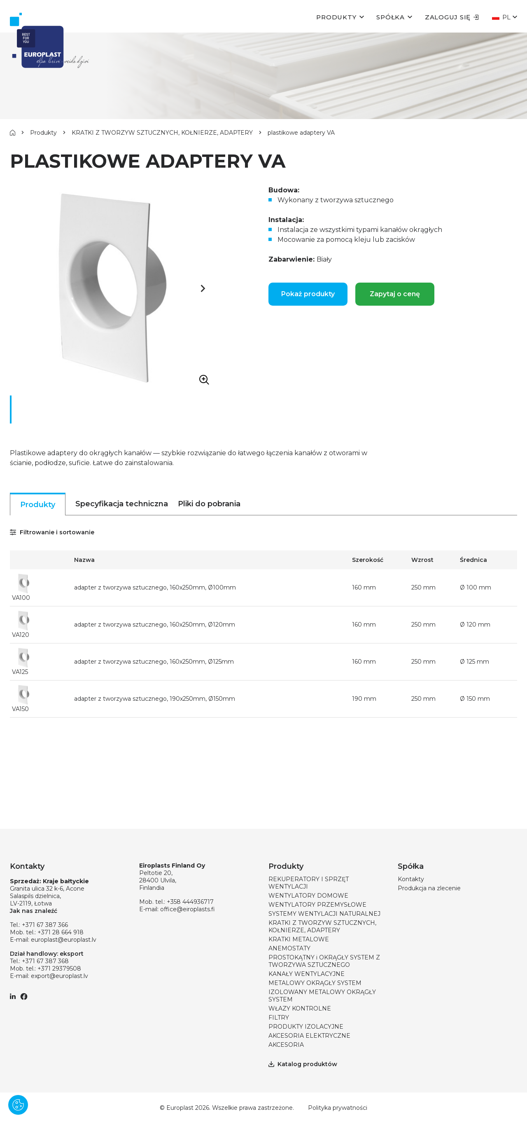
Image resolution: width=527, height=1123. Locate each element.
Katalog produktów (302, 1064)
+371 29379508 (59, 968)
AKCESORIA (286, 1044)
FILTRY (278, 1017)
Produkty (336, 17)
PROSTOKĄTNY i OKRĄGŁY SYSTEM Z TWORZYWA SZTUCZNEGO (324, 961)
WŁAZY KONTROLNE (299, 1008)
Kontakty (411, 879)
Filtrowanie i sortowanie (52, 532)
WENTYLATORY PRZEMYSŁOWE (317, 904)
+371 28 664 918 (60, 932)
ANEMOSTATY (289, 948)
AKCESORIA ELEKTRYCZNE (309, 1035)
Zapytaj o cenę (395, 294)
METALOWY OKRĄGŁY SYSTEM (314, 983)
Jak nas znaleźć (33, 911)
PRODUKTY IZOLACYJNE (305, 1026)
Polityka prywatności (337, 1107)
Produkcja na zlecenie (429, 888)
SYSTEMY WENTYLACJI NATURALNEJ (324, 913)
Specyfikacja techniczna (121, 503)
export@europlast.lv (59, 976)
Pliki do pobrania (209, 503)
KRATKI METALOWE (298, 939)
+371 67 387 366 (45, 925)
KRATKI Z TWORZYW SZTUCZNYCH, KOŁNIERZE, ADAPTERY (162, 132)
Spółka (390, 17)
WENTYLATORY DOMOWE (308, 895)
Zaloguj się (452, 17)
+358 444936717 (190, 901)
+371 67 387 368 (45, 961)
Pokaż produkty (308, 294)
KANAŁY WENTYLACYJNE (306, 974)
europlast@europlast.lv (63, 939)
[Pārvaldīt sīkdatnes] (18, 1105)
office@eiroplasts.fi (187, 909)
